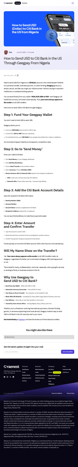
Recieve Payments (40, 375)
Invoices (24, 381)
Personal (17, 3)
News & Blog (51, 378)
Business (24, 3)
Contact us (66, 372)
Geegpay (22, 319)
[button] (72, 3)
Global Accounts (26, 378)
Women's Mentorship (54, 375)
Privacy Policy (70, 393)
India (49, 381)
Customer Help (67, 369)
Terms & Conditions (56, 393)
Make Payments (39, 369)
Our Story (51, 369)
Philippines (51, 384)
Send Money (25, 369)
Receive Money (26, 375)
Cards (23, 372)
